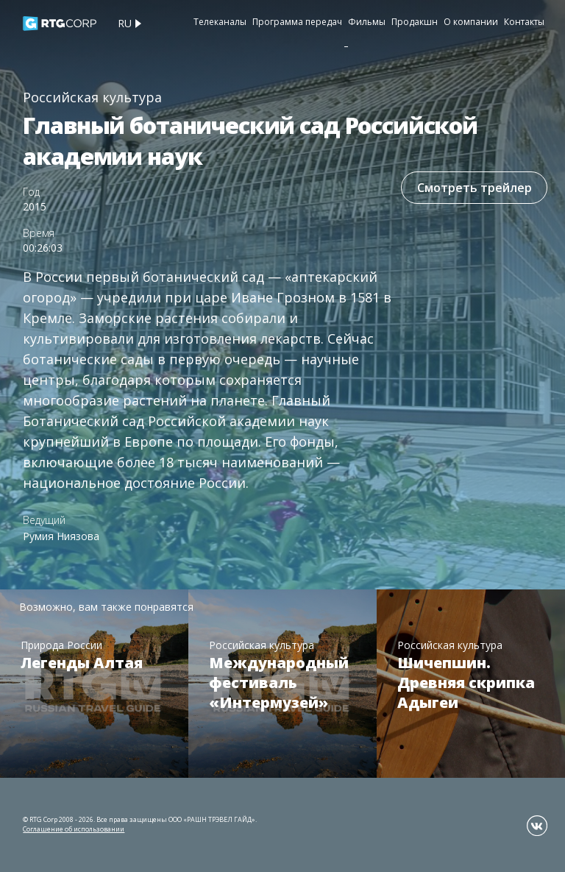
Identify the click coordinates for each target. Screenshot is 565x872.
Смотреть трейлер (473, 188)
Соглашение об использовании (73, 829)
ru (125, 23)
